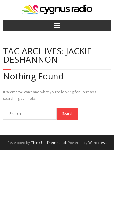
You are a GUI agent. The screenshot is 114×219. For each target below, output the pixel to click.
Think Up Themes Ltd (48, 142)
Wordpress (97, 142)
